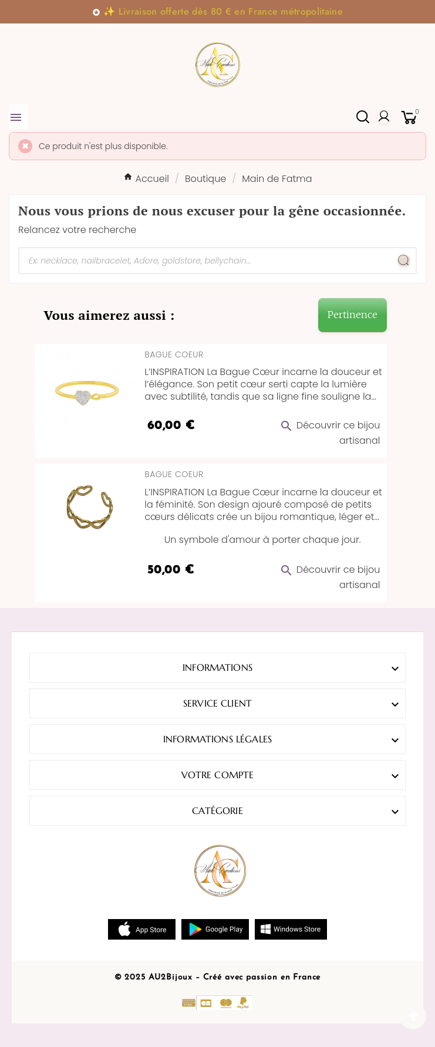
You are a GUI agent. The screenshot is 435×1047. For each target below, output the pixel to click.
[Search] (404, 260)
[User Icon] (384, 116)
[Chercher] (205, 260)
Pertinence (352, 314)
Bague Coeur (173, 354)
